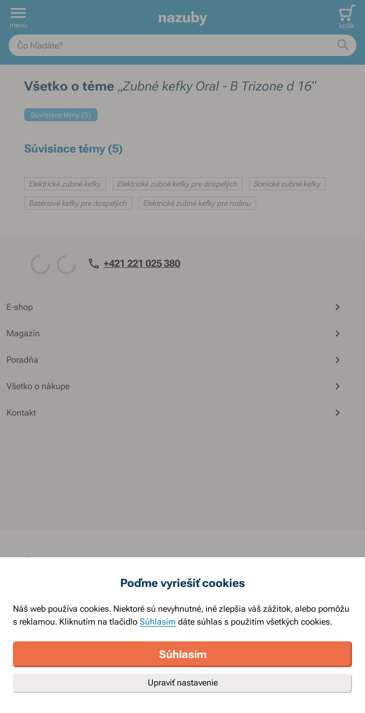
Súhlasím (158, 622)
